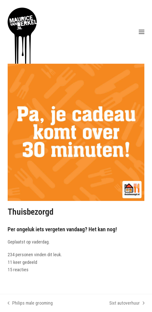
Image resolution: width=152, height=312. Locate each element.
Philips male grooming (30, 303)
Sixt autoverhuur (126, 303)
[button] (141, 32)
